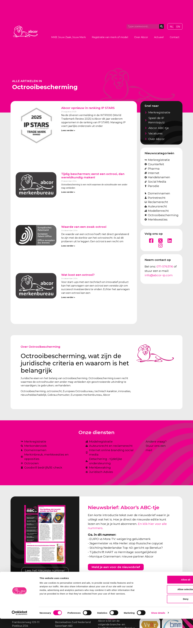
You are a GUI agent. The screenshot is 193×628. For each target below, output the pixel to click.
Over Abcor (141, 37)
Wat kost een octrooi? (78, 275)
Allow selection (168, 598)
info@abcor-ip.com (159, 275)
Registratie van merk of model (110, 37)
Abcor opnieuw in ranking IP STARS (88, 108)
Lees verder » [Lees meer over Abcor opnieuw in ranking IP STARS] (68, 130)
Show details (158, 622)
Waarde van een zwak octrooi (83, 227)
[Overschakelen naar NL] (171, 27)
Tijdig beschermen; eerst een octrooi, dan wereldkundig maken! (92, 175)
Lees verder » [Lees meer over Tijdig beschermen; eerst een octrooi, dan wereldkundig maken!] (68, 192)
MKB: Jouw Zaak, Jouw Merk (68, 37)
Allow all (167, 589)
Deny (168, 608)
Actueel (159, 37)
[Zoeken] (161, 26)
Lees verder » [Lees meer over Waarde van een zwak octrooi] (68, 246)
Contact (174, 37)
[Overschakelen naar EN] (178, 27)
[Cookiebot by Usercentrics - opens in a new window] (19, 622)
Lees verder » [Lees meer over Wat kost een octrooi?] (68, 297)
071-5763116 (165, 266)
